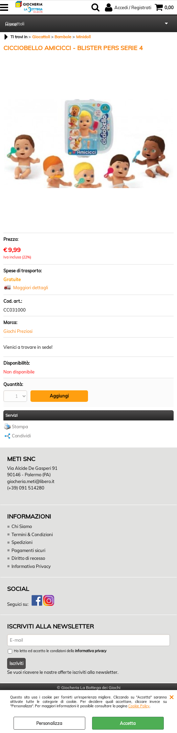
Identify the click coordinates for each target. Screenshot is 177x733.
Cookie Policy (139, 706)
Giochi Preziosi (17, 331)
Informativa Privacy (31, 566)
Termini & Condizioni (32, 534)
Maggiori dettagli (30, 287)
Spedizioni (22, 542)
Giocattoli (14, 23)
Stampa (20, 426)
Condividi (21, 435)
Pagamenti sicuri (28, 550)
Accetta (128, 723)
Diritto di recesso (28, 558)
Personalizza (49, 723)
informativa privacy (91, 651)
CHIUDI (171, 696)
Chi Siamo (22, 526)
